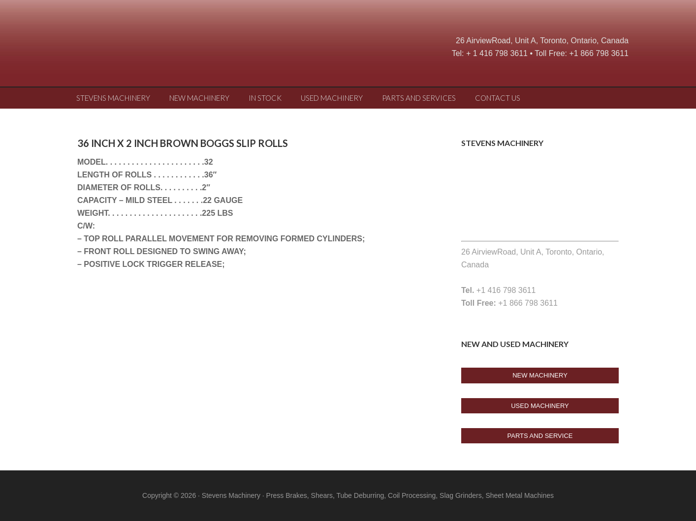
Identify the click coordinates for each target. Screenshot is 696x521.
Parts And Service (540, 435)
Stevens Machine (146, 47)
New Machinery (540, 375)
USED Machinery (540, 405)
